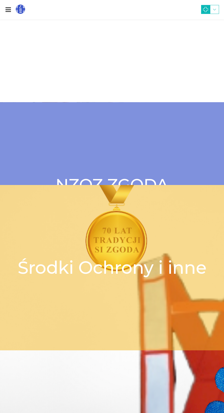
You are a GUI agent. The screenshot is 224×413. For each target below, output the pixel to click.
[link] (8, 9)
